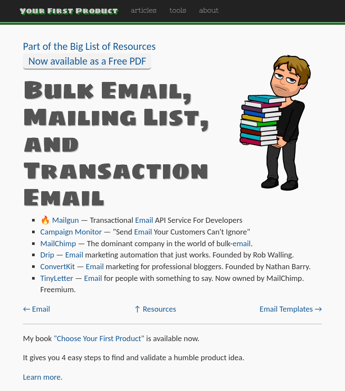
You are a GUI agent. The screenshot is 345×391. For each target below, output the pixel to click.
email (242, 243)
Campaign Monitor (71, 232)
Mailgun (65, 220)
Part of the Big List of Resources (89, 46)
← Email (36, 309)
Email (144, 220)
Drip (47, 255)
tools (177, 10)
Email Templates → (291, 309)
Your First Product (69, 10)
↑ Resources (154, 309)
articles (143, 10)
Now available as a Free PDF (87, 61)
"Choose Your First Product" (99, 338)
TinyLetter (56, 278)
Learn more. (43, 377)
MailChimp (58, 243)
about (209, 10)
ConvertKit (57, 266)
